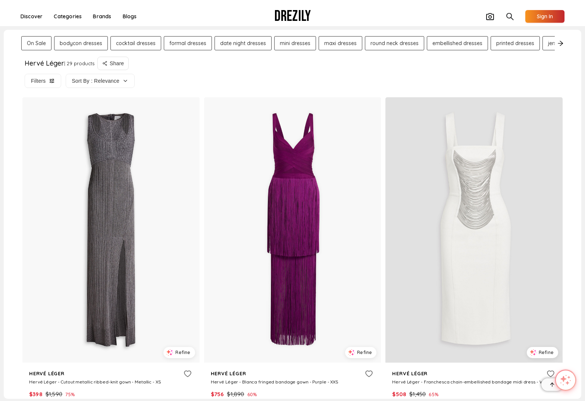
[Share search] (113, 63)
